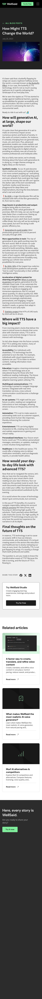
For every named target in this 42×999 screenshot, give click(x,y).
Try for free (27, 4)
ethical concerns (9, 507)
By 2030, (8, 196)
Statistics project (12, 311)
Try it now (10, 829)
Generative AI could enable (16, 230)
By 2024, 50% (10, 266)
